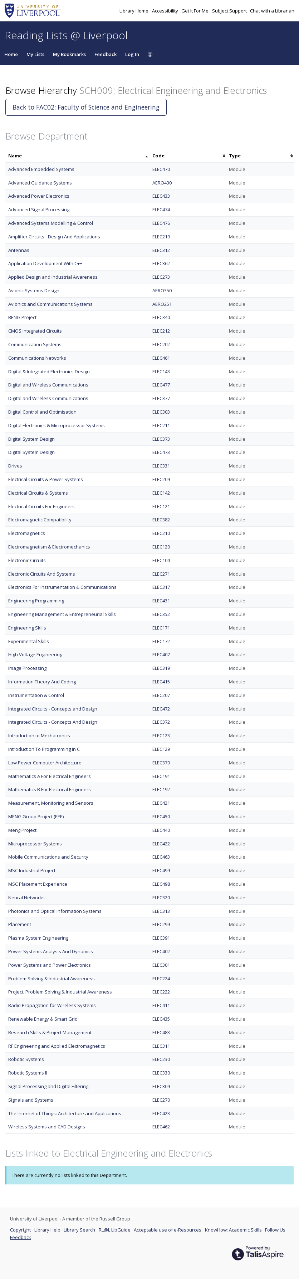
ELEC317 (161, 587)
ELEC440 (161, 830)
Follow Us (275, 1230)
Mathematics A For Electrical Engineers (49, 776)
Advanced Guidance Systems (40, 183)
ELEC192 (161, 789)
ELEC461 (161, 358)
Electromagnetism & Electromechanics (49, 547)
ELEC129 (161, 749)
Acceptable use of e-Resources (168, 1230)
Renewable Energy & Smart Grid (43, 1019)
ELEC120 (161, 547)
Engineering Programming (36, 600)
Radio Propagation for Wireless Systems (52, 1005)
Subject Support (230, 10)
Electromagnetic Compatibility (40, 519)
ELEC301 (161, 965)
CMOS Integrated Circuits (35, 331)
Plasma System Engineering (38, 938)
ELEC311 (161, 1046)
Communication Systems (35, 344)
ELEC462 (161, 1126)
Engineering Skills (27, 628)
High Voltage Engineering (35, 654)
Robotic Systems (26, 1059)
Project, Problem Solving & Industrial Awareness (60, 992)
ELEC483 (161, 1032)
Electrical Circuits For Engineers (41, 506)
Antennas (18, 250)
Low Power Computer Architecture (45, 762)
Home (11, 54)
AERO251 (162, 304)
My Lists (35, 54)
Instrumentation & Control (36, 695)
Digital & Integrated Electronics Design (49, 371)
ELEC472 (161, 709)
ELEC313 (161, 911)
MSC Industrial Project (31, 870)
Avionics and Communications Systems (50, 304)
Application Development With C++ (45, 263)
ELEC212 (161, 331)
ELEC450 (161, 816)
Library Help (48, 1230)
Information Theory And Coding (42, 681)
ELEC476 (161, 223)
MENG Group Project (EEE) (36, 816)
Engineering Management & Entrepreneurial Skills (62, 614)
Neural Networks (26, 897)
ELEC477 (161, 384)
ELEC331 (161, 465)
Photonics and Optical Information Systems (55, 911)
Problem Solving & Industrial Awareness (51, 978)
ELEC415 (161, 681)
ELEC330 (161, 1073)
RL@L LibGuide (115, 1230)
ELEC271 (161, 574)
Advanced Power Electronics (38, 196)
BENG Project (22, 317)
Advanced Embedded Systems (41, 169)
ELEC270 (161, 1100)
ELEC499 (161, 870)
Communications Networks (37, 358)
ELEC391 (161, 938)
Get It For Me (195, 10)
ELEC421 (161, 803)
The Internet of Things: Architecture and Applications (64, 1113)
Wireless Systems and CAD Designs (46, 1126)
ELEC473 (161, 452)
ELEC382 (161, 519)
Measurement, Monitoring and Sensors (50, 803)
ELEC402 (161, 951)
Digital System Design (31, 439)
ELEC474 (161, 209)
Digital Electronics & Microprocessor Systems (56, 425)
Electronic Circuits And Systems (41, 574)
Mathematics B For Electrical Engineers (49, 789)
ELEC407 (161, 654)
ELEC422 (161, 843)
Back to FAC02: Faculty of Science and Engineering (86, 107)
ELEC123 (161, 735)
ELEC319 (161, 668)
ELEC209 (161, 479)
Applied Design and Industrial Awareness (53, 277)
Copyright (21, 1230)
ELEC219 (161, 236)
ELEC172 (161, 641)
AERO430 (162, 183)
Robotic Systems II (27, 1073)
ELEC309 (161, 1086)
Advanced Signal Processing (38, 209)
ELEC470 (161, 169)
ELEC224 (161, 978)
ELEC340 (161, 317)
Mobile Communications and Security (48, 857)
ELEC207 (161, 695)
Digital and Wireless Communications (48, 384)
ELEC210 (161, 533)
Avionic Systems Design (33, 290)
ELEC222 (161, 992)
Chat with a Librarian (272, 10)
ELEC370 (161, 762)
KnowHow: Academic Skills (234, 1230)
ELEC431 (161, 600)
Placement (19, 924)
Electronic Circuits (27, 560)
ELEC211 (161, 425)
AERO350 (162, 290)
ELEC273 (161, 277)
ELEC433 (161, 196)
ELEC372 (161, 722)
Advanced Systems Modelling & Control (50, 223)
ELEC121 (161, 506)
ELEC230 (161, 1059)
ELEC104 (161, 560)
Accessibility (165, 10)
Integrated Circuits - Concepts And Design (52, 722)
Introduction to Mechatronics (39, 735)
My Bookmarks (69, 54)
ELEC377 (161, 398)
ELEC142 (161, 493)
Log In (132, 54)
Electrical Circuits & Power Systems (45, 479)
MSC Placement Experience (37, 884)
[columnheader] (77, 155)
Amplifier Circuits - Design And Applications (54, 236)
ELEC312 (161, 250)
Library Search (80, 1230)
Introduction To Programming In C (44, 749)
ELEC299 (161, 924)
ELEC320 (161, 897)
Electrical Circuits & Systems (38, 493)
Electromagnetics (26, 533)
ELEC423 (161, 1113)
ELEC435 (161, 1019)
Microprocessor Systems (35, 843)
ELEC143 (161, 371)
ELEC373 (161, 439)
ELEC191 (161, 776)
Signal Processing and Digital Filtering (48, 1086)
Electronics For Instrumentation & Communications (62, 587)
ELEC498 (161, 884)
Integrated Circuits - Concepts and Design (52, 709)
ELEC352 (161, 614)
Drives (15, 465)
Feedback (105, 54)
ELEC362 (161, 263)
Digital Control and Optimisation (42, 412)
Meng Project (22, 830)
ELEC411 (161, 1005)
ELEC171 (161, 628)
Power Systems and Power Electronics (49, 965)
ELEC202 (161, 344)
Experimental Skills (28, 641)
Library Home (134, 10)
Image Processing (27, 668)
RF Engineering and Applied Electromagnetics (56, 1046)
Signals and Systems (30, 1100)
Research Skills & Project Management (50, 1032)
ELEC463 (161, 857)
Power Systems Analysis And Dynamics (50, 951)
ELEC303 (161, 412)
